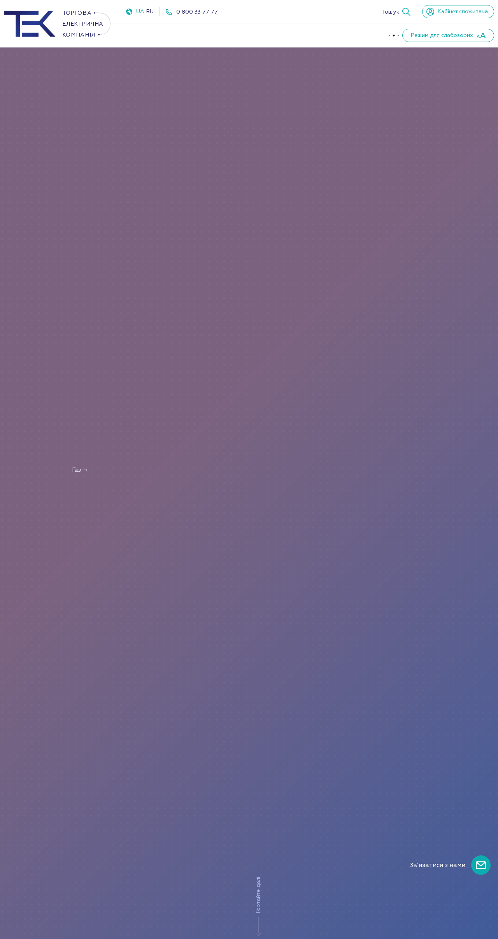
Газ (208, 35)
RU (150, 11)
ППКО (245, 35)
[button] (395, 11)
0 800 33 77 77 (197, 12)
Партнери (352, 35)
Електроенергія (153, 35)
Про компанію (295, 35)
